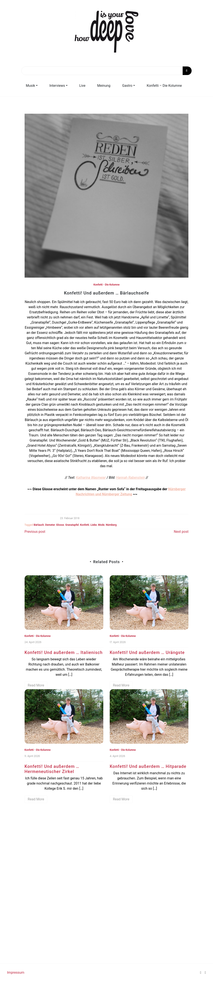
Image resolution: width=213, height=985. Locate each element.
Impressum (15, 972)
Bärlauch (39, 524)
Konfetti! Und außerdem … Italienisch (64, 652)
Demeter (50, 524)
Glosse (60, 524)
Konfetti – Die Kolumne (164, 86)
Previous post (35, 532)
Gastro (127, 86)
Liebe (93, 524)
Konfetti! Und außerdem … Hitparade (148, 766)
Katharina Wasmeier (91, 478)
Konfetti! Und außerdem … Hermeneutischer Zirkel (52, 769)
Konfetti (84, 524)
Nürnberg (111, 524)
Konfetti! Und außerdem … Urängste (147, 652)
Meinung (104, 86)
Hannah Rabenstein (130, 478)
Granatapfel (72, 524)
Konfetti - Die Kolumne (106, 284)
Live (82, 86)
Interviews (57, 86)
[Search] (106, 70)
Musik (30, 86)
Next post (181, 532)
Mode (101, 524)
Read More (36, 685)
